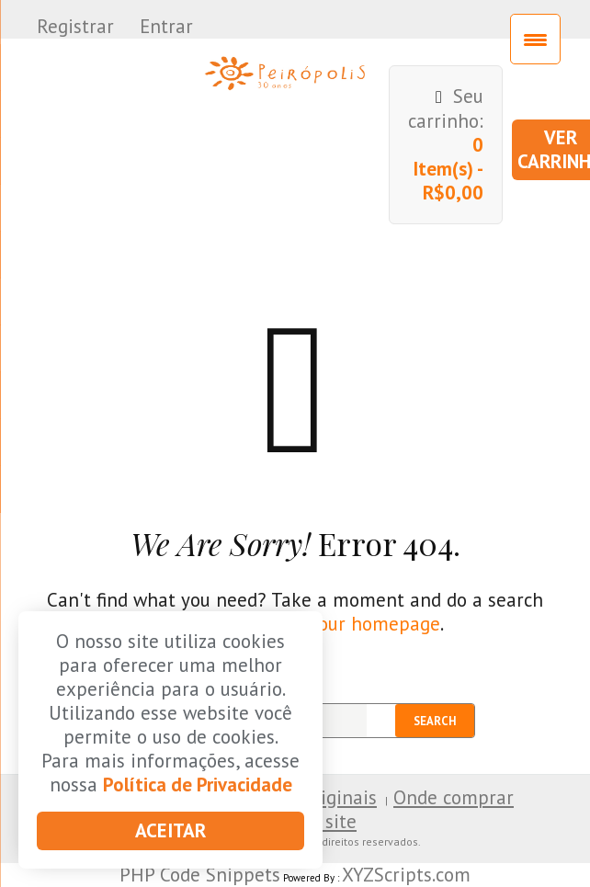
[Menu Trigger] (535, 39)
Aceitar (170, 830)
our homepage (379, 623)
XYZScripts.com (406, 874)
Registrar (75, 26)
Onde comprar (453, 797)
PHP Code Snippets (199, 874)
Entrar (166, 26)
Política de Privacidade (197, 784)
